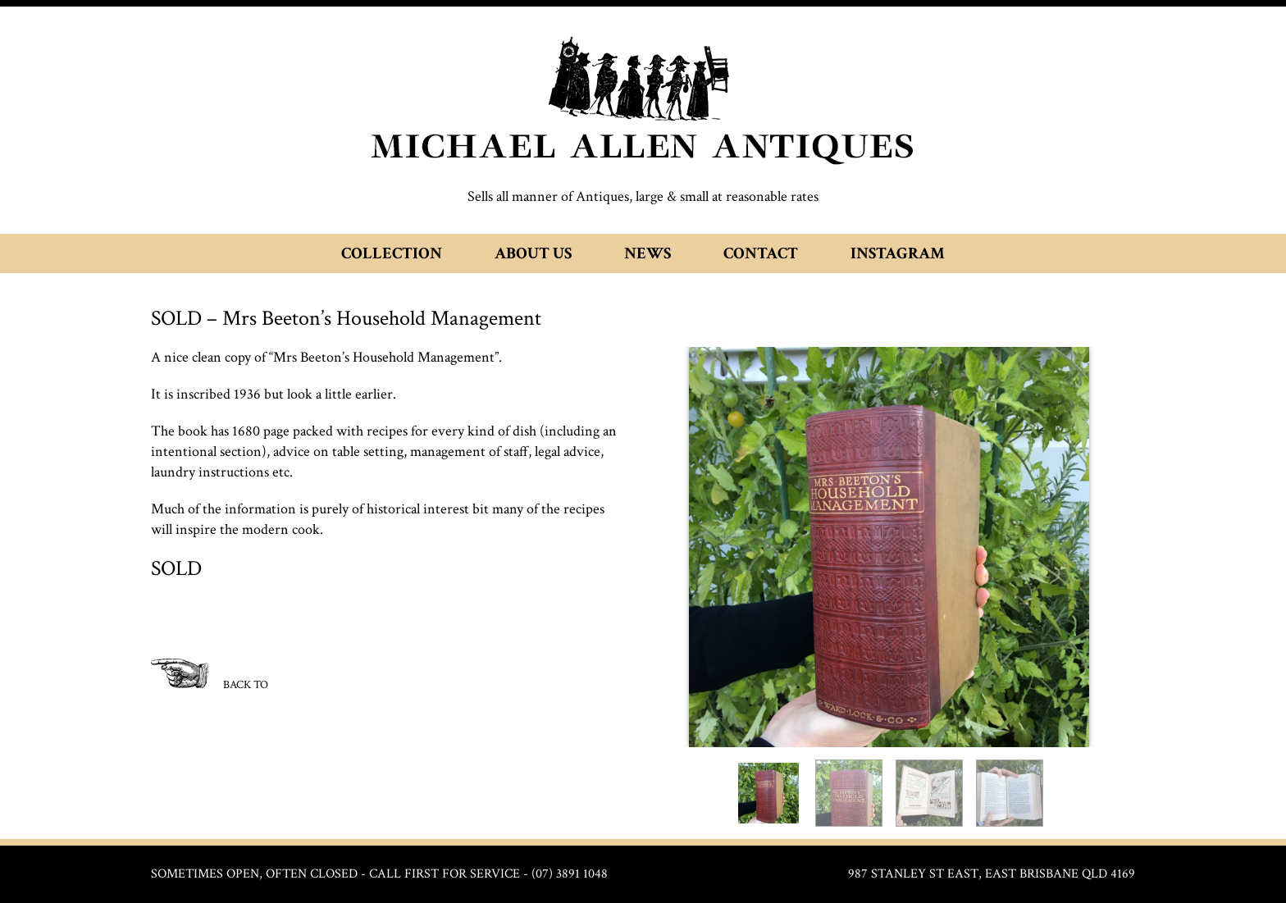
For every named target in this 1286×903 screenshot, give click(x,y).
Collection (391, 253)
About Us (533, 253)
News (647, 253)
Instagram (897, 253)
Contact (760, 253)
